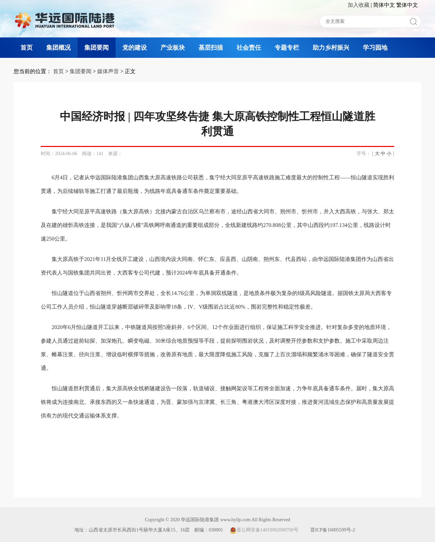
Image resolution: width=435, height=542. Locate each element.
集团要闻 (96, 47)
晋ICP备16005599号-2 (332, 529)
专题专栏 (287, 47)
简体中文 (384, 5)
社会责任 (249, 47)
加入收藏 (358, 5)
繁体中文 (407, 5)
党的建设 (134, 47)
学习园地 (375, 47)
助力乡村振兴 (331, 47)
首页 (26, 47)
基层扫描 (210, 47)
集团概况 (58, 47)
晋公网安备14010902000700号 (264, 529)
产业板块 (172, 47)
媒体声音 (108, 71)
